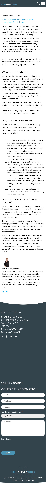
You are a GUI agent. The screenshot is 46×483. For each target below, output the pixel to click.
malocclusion (29, 76)
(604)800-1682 (13, 332)
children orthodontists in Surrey (23, 44)
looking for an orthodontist (17, 238)
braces (40, 221)
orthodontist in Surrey (25, 271)
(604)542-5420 (16, 329)
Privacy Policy (17, 481)
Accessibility (29, 481)
